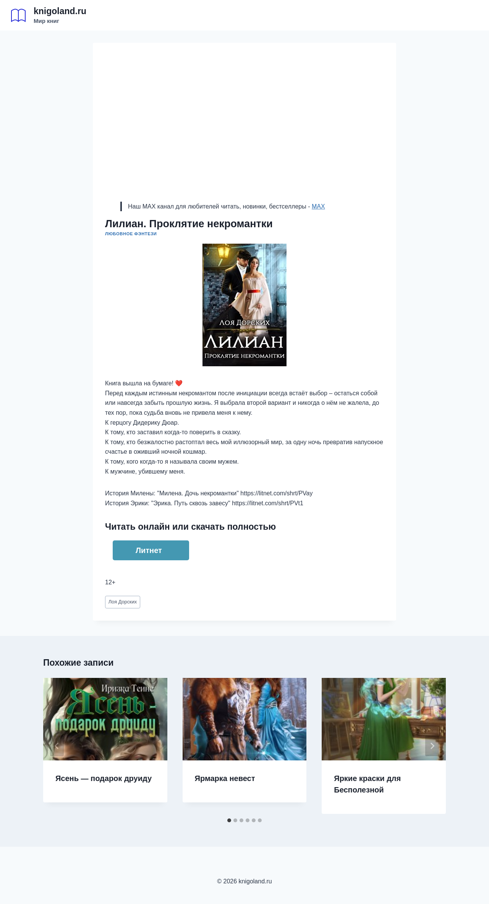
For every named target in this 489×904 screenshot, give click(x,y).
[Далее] (432, 746)
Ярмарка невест (225, 778)
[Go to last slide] (57, 746)
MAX (318, 206)
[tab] (229, 820)
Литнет (149, 550)
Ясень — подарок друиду (103, 778)
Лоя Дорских (122, 602)
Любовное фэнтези (131, 233)
